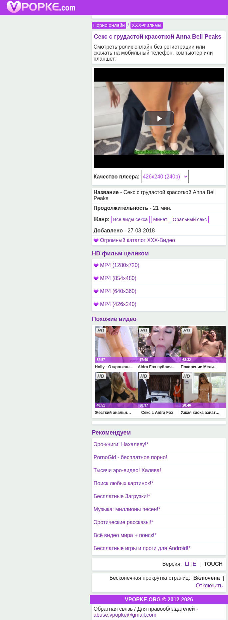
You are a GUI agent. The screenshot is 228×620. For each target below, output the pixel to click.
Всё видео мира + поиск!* (125, 535)
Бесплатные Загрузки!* (122, 496)
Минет (160, 219)
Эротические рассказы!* (123, 522)
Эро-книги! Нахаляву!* (121, 444)
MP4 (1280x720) (116, 265)
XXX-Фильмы (146, 25)
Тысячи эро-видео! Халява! (127, 470)
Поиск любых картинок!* (123, 483)
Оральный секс (190, 219)
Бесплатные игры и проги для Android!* (142, 548)
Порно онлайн (109, 25)
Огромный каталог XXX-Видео (137, 240)
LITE (190, 564)
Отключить (209, 585)
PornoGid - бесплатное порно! (130, 457)
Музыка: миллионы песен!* (127, 509)
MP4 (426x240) (115, 304)
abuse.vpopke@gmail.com (125, 615)
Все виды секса (130, 219)
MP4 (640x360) (115, 291)
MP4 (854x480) (115, 278)
